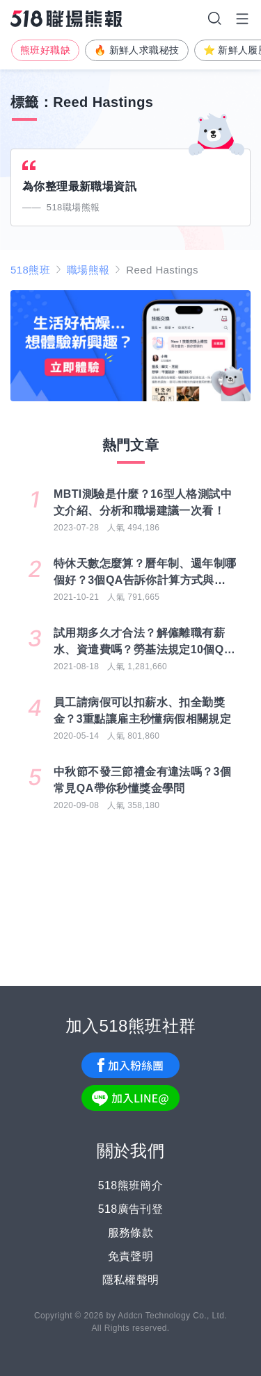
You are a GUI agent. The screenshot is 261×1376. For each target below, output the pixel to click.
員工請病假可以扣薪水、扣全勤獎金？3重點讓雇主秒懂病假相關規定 (142, 710)
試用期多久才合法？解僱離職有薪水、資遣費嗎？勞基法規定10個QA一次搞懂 (143, 642)
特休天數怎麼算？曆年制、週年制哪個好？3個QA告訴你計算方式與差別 (145, 573)
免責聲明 (131, 1256)
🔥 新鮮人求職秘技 (137, 50)
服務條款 (131, 1233)
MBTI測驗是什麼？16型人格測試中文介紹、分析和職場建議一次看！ (143, 502)
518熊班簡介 (131, 1185)
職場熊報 (88, 270)
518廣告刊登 (131, 1209)
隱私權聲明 (130, 1280)
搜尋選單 (214, 18)
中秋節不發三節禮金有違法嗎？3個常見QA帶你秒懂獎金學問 (142, 780)
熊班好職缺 (45, 50)
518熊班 (30, 270)
